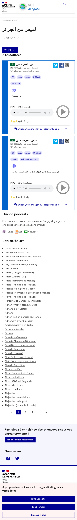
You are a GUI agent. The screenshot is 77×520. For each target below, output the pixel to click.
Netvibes (31, 231)
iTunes (7, 231)
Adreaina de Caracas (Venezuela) (23, 300)
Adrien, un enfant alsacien (19, 321)
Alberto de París (13, 389)
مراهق (27, 77)
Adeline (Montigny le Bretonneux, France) (27, 292)
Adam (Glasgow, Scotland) (19, 272)
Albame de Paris (13, 369)
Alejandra (10, 393)
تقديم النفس (16, 83)
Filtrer (12, 50)
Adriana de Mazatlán (16, 308)
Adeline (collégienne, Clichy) (20, 288)
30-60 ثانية (37, 153)
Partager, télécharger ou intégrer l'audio (36, 129)
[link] (11, 412)
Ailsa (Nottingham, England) (20, 345)
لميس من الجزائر (20, 71)
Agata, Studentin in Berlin (19, 325)
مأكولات (14, 159)
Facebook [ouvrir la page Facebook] (8, 458)
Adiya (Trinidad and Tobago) (20, 296)
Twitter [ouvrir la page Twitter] (17, 458)
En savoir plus (38, 515)
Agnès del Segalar (14, 329)
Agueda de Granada (16, 337)
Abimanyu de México (16, 260)
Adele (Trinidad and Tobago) (20, 284)
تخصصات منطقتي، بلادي (29, 159)
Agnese (9, 333)
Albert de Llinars (14, 385)
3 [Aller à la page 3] (32, 412)
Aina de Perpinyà (14, 353)
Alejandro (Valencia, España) (20, 405)
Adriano (9, 312)
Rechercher (65, 4)
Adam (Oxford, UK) (15, 276)
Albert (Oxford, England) (18, 381)
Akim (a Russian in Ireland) (19, 357)
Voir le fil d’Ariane (9, 20)
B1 (13, 153)
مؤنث (20, 77)
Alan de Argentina (15, 365)
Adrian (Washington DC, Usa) (21, 304)
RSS (18, 231)
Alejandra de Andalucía (18, 397)
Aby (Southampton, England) (21, 264)
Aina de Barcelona (15, 349)
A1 (13, 77)
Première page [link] (4, 412)
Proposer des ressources (20, 439)
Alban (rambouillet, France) (19, 373)
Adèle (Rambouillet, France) (20, 280)
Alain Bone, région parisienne (20, 361)
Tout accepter (38, 498)
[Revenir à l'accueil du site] (11, 476)
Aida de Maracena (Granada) (20, 341)
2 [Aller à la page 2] (25, 412)
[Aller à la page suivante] (39, 412)
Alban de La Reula (14, 377)
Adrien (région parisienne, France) (23, 317)
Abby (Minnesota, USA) (17, 252)
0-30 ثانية (36, 77)
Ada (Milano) (11, 268)
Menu (73, 4)
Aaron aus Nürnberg (16, 248)
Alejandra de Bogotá (16, 401)
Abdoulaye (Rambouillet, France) (23, 256)
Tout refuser (38, 507)
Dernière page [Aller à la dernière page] (46, 412)
